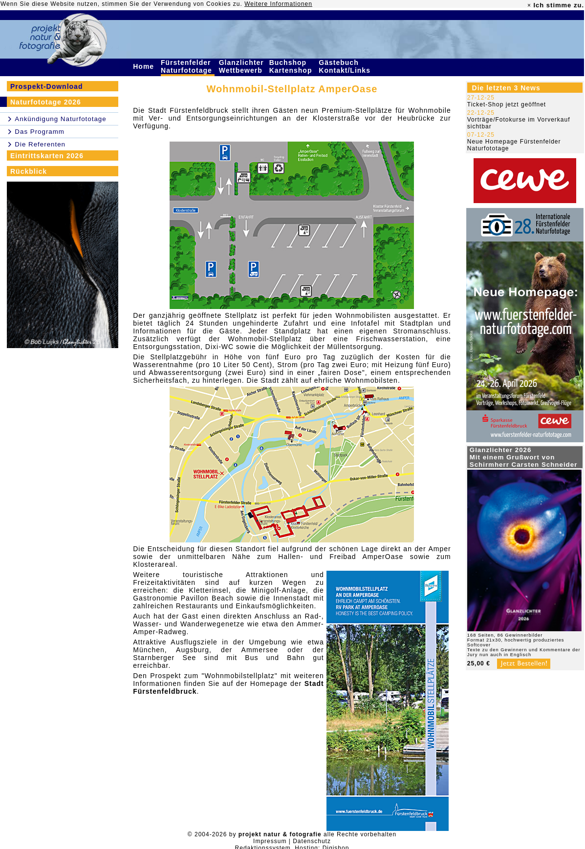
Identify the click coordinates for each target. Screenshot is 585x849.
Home (144, 66)
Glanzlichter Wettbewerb (242, 66)
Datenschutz (312, 841)
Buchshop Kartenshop (292, 66)
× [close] (529, 5)
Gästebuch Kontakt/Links (345, 66)
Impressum (269, 841)
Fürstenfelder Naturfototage (188, 66)
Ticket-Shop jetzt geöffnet (506, 104)
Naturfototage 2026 (45, 102)
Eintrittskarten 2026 (47, 156)
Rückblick (28, 171)
